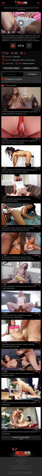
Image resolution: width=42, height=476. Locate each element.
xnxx (11, 63)
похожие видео (11, 68)
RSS (21, 464)
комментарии (31, 68)
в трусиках (25, 63)
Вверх (39, 472)
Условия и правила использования (21, 466)
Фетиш (22, 60)
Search (38, 3)
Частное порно (30, 60)
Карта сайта (21, 462)
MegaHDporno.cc (27, 3)
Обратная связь (21, 460)
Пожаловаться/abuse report (21, 468)
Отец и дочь (16, 60)
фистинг (31, 63)
